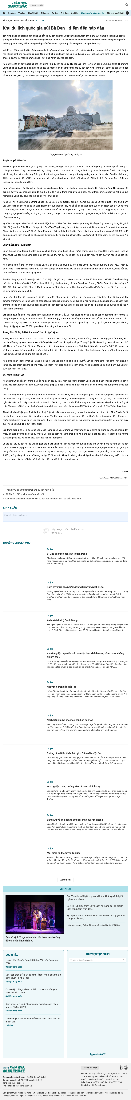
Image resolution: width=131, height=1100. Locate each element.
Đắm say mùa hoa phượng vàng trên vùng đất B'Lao (75, 587)
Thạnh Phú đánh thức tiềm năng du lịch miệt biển (30, 490)
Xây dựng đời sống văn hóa (92, 13)
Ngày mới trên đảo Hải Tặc (61, 686)
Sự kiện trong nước (14, 967)
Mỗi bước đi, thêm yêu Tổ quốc (63, 853)
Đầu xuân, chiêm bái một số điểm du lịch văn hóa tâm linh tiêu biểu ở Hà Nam (43, 498)
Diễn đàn (12, 13)
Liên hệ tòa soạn (90, 1068)
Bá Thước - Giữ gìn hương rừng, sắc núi (25, 494)
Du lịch (55, 13)
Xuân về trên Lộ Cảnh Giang (62, 620)
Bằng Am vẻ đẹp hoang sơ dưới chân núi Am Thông (75, 819)
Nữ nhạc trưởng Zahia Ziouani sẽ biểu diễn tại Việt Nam (94, 925)
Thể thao (65, 13)
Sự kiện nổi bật (37, 5)
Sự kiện (74, 13)
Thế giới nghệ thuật (115, 13)
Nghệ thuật (33, 13)
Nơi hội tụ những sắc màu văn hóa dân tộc (70, 720)
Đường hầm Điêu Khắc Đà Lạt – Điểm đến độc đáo (74, 753)
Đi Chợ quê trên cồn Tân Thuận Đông (67, 553)
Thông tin (45, 13)
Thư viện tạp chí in (98, 954)
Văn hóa (22, 13)
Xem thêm (65, 879)
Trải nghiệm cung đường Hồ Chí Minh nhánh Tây (73, 786)
